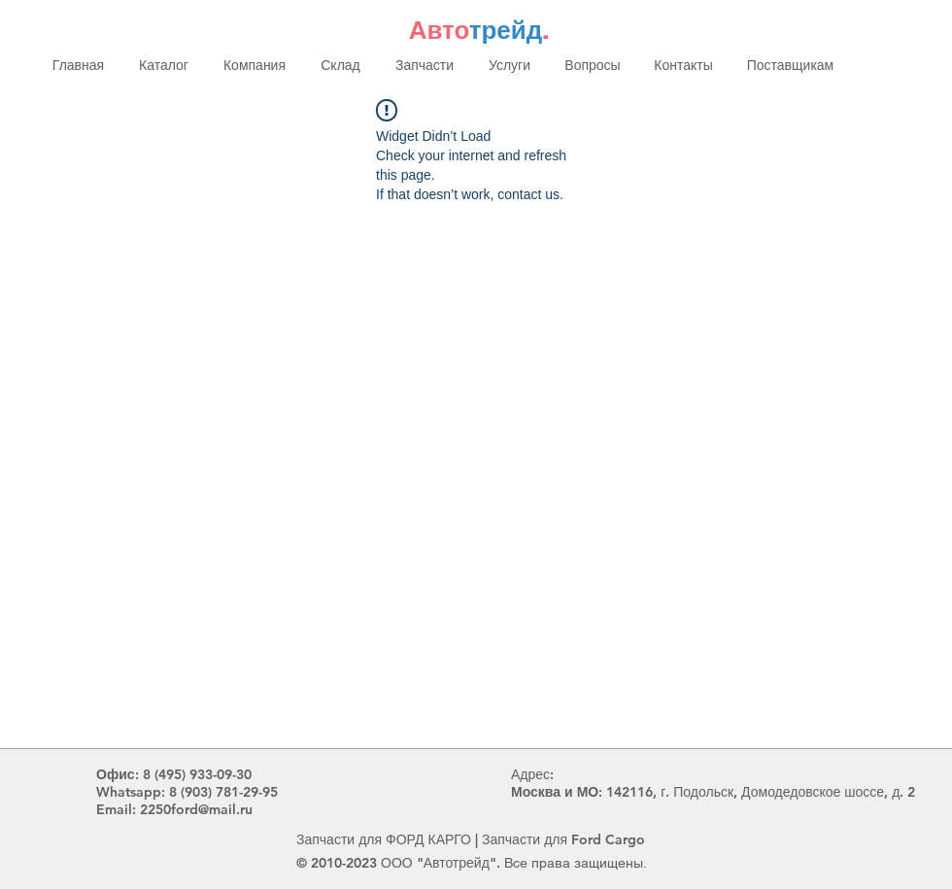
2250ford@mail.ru (196, 809)
